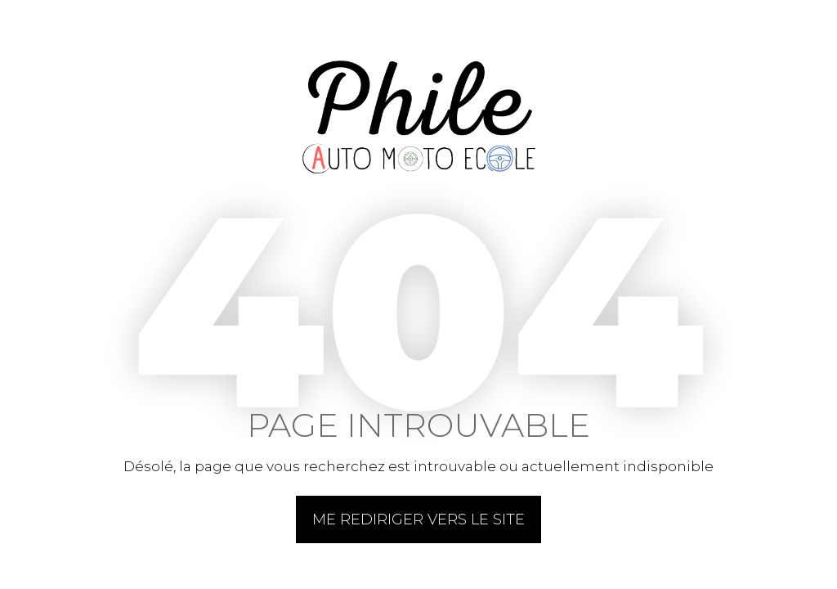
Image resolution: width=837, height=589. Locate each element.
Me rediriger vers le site (418, 519)
